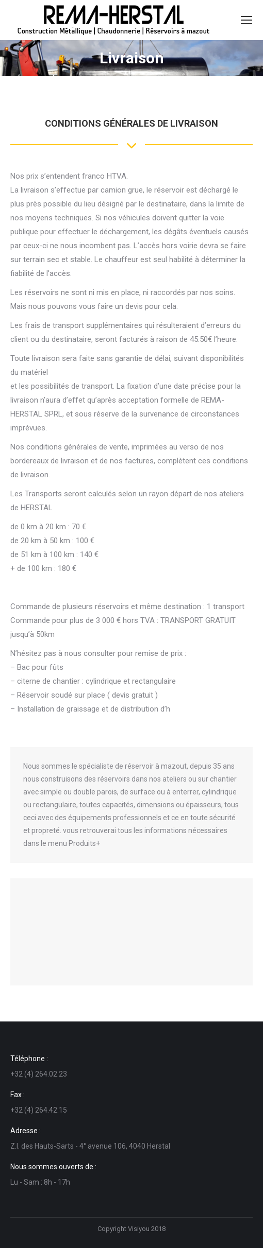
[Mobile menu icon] (246, 20)
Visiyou (139, 1229)
